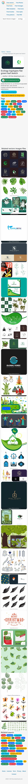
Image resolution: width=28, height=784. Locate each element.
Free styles (20, 12)
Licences (9, 771)
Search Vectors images (9, 19)
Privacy (19, 771)
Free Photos (19, 3)
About (24, 771)
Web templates (11, 9)
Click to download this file (10, 80)
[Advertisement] (14, 36)
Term (14, 771)
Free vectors (10, 3)
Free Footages (19, 6)
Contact (14, 774)
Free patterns (10, 15)
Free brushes (10, 12)
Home (3, 52)
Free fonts (9, 6)
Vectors (8, 52)
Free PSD (19, 15)
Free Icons (21, 9)
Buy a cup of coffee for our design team (13, 95)
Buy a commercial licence (9, 92)
